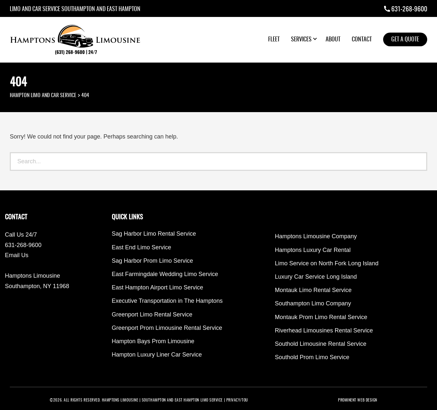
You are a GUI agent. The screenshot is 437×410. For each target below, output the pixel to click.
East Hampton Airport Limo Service (157, 287)
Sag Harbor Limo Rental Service (154, 233)
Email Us (16, 255)
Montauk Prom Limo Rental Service (321, 317)
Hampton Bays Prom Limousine (153, 341)
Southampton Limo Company (313, 303)
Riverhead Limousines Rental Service (324, 330)
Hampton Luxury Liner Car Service (157, 354)
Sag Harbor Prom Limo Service (152, 260)
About (333, 40)
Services (301, 40)
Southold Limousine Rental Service (320, 344)
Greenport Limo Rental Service (152, 314)
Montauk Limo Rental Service (313, 290)
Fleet (274, 40)
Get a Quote (405, 40)
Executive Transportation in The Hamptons (167, 301)
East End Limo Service (141, 247)
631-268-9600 (409, 9)
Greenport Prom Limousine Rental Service (167, 328)
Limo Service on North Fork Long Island (327, 263)
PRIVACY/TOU (237, 400)
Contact (362, 40)
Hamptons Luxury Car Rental (313, 250)
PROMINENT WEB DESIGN (357, 400)
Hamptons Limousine (120, 400)
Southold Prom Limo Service (312, 357)
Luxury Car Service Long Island (316, 276)
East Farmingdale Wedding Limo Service (165, 274)
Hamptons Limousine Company (316, 236)
